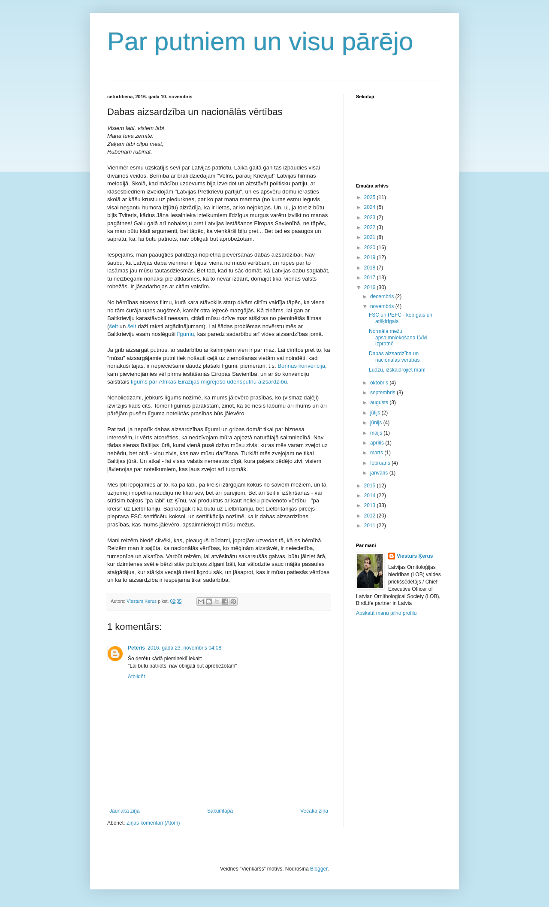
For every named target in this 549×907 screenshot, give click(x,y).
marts (377, 453)
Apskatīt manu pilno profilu (386, 613)
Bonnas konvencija (300, 366)
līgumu (185, 334)
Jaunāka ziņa (124, 811)
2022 (370, 227)
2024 (370, 207)
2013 (370, 505)
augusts (379, 402)
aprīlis (377, 443)
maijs (376, 433)
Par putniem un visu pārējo (260, 41)
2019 (370, 257)
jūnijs (376, 423)
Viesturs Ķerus (415, 556)
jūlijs (376, 413)
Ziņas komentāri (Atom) (153, 823)
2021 (370, 237)
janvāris (379, 473)
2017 (370, 278)
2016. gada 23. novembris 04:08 (184, 648)
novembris (382, 306)
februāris (381, 463)
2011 (370, 526)
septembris (383, 393)
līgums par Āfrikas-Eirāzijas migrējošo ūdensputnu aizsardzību (209, 381)
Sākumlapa (220, 811)
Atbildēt (136, 677)
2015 (370, 486)
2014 (370, 496)
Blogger (319, 869)
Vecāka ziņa (314, 811)
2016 (370, 287)
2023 (370, 218)
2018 (370, 268)
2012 (370, 516)
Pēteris (136, 648)
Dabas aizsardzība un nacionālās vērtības (394, 357)
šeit (114, 326)
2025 (370, 197)
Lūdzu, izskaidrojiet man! (397, 370)
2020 (370, 248)
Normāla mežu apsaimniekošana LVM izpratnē (398, 337)
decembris (382, 296)
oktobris (379, 383)
